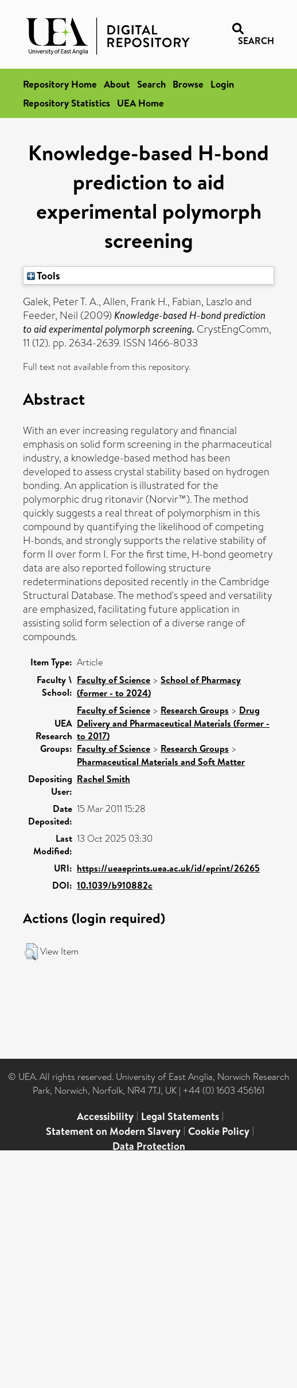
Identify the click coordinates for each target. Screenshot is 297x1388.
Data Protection (148, 1146)
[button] (31, 951)
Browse (188, 83)
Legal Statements (180, 1116)
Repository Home (60, 83)
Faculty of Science (113, 679)
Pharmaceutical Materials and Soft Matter (161, 761)
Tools (43, 275)
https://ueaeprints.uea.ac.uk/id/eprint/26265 (168, 868)
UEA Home (140, 102)
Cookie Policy (218, 1131)
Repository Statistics (66, 102)
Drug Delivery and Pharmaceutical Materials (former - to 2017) (173, 723)
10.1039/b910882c (115, 885)
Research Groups (195, 710)
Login (222, 83)
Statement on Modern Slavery (113, 1131)
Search (151, 83)
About (117, 83)
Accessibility (105, 1116)
